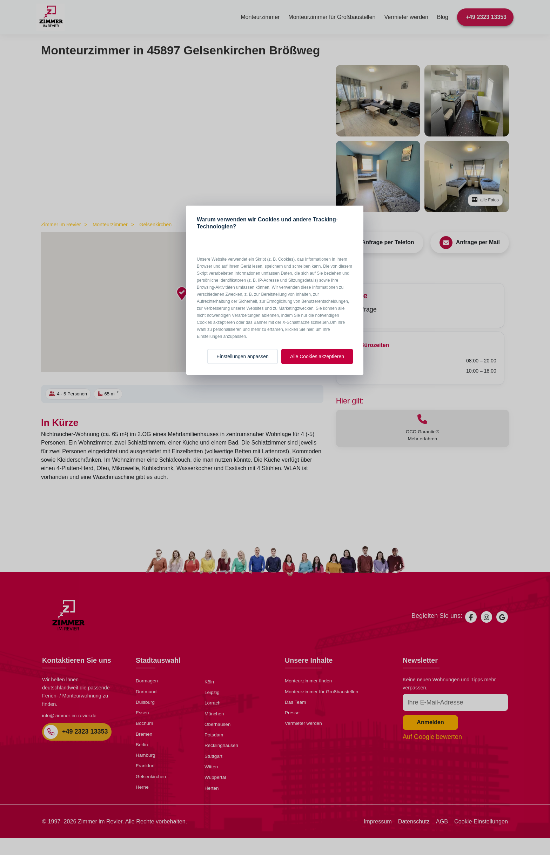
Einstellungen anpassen (242, 356)
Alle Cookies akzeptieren (317, 356)
